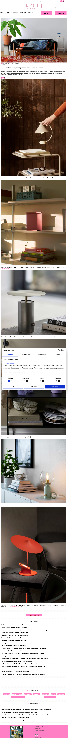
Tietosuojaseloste (39, 730)
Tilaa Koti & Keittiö (39, 727)
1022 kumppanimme (8, 363)
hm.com (33, 437)
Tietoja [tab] (58, 354)
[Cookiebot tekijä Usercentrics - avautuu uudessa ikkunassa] (59, 350)
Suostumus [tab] (10, 354)
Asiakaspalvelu (38, 728)
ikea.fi (48, 505)
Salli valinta (34, 386)
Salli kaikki (55, 386)
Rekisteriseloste (39, 732)
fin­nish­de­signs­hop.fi (15, 606)
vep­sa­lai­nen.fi (59, 177)
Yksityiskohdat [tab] (26, 354)
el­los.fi (59, 336)
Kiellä (13, 386)
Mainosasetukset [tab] (42, 354)
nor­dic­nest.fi (5, 268)
